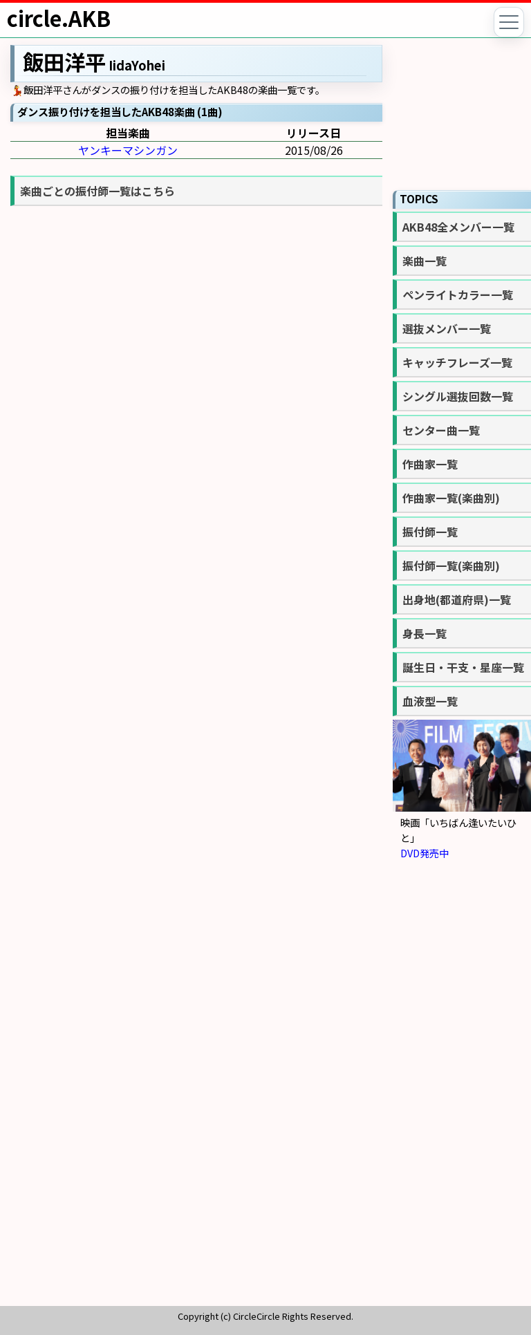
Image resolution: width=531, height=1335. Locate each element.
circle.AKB (59, 18)
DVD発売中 (424, 853)
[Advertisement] (461, 1088)
